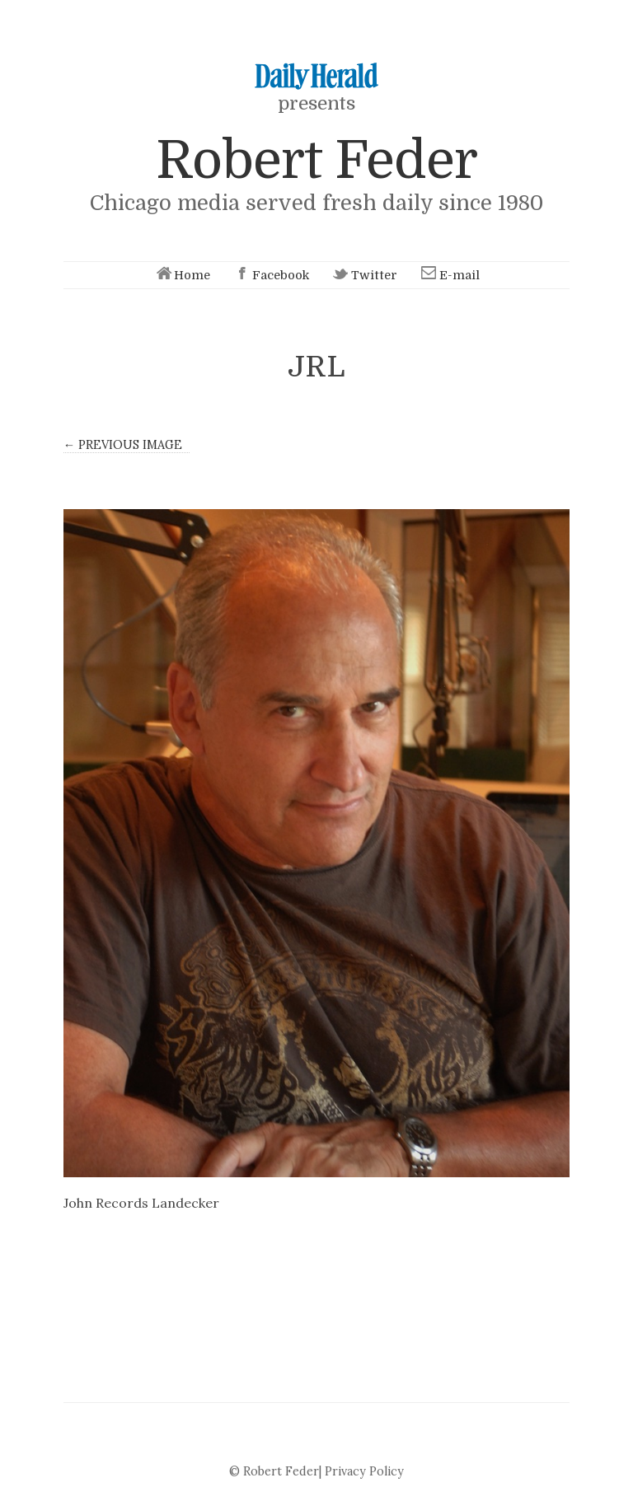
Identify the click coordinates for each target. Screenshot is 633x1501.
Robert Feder (316, 160)
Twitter (364, 275)
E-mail (449, 275)
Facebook (270, 275)
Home (181, 275)
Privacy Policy (364, 1471)
